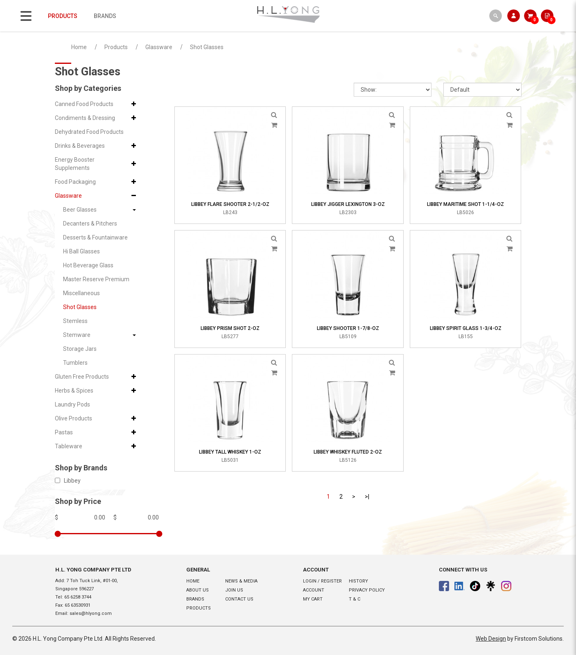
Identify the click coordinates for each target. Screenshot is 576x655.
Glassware (158, 47)
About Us (197, 590)
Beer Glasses (80, 209)
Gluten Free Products (82, 376)
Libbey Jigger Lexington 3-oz (348, 204)
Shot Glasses (207, 47)
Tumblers (75, 362)
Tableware (68, 446)
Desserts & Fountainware (95, 237)
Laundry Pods (72, 404)
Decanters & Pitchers (90, 223)
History (358, 581)
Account (313, 590)
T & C (354, 599)
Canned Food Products (84, 104)
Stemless (75, 321)
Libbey (68, 480)
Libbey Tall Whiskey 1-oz (230, 452)
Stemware (76, 335)
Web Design (491, 638)
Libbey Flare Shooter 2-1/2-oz (230, 204)
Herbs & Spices (74, 390)
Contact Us (239, 599)
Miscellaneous (81, 293)
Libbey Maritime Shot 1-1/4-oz (465, 204)
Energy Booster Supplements (75, 163)
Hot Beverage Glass (88, 265)
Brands (195, 599)
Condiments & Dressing (85, 118)
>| (367, 496)
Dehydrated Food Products (89, 132)
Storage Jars (80, 349)
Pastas (64, 432)
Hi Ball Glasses (81, 251)
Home (79, 47)
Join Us (234, 590)
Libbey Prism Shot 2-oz (230, 328)
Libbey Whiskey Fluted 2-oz (348, 452)
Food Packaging (75, 181)
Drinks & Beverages (80, 145)
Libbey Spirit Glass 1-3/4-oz (465, 328)
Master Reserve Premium (96, 279)
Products (116, 47)
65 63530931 (77, 605)
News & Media (241, 581)
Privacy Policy (367, 590)
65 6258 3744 (77, 597)
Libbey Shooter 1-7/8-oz (348, 328)
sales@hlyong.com (91, 613)
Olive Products (73, 418)
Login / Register (322, 581)
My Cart (313, 599)
